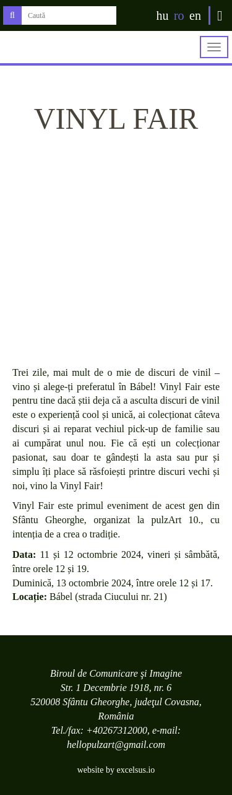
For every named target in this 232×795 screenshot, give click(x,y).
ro (179, 15)
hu (162, 15)
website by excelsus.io (116, 770)
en (195, 15)
